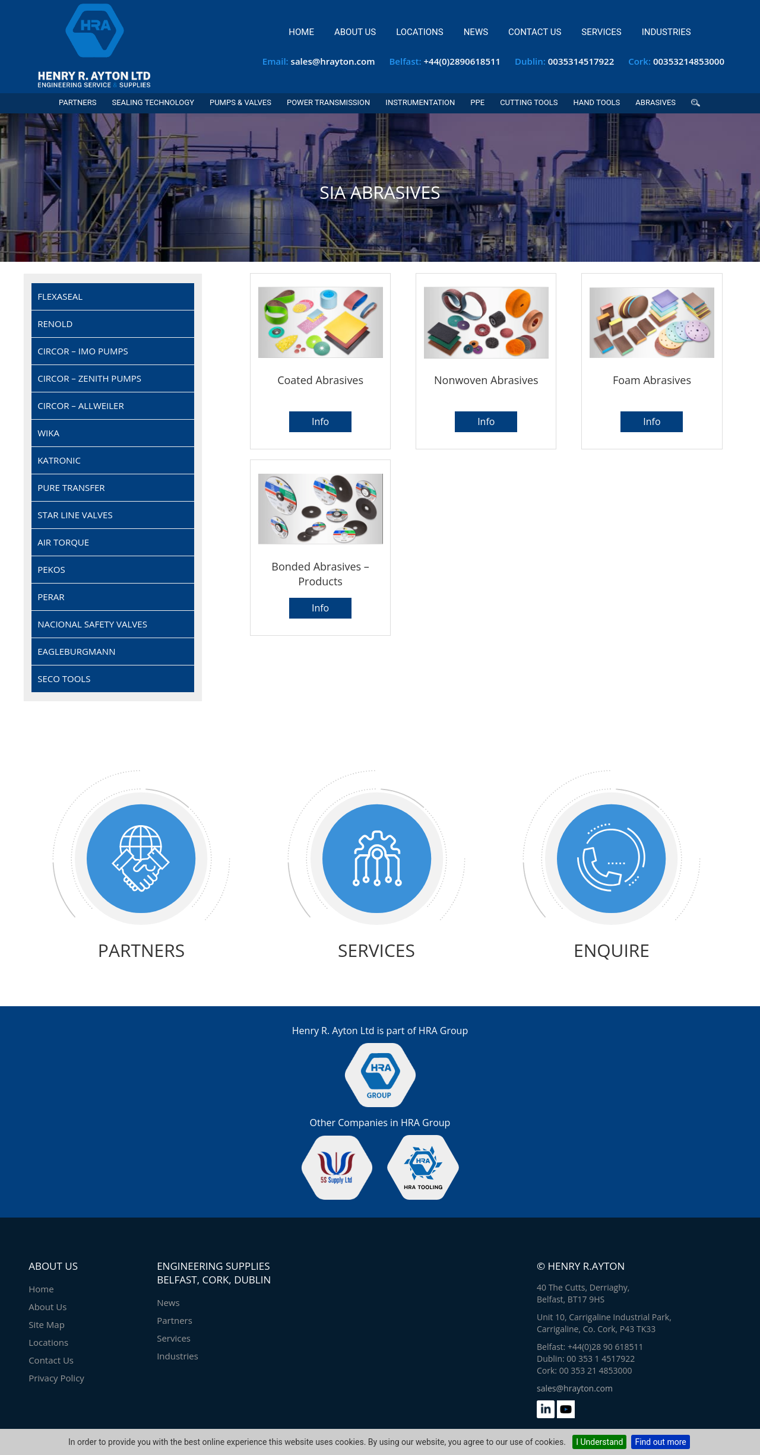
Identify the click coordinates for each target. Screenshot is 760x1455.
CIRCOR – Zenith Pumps (89, 378)
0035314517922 (581, 61)
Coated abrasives (320, 380)
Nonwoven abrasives (486, 380)
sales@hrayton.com (333, 61)
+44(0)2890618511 (462, 61)
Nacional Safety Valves (92, 624)
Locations (419, 32)
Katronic (59, 460)
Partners (77, 102)
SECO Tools (63, 678)
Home (301, 32)
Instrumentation (420, 102)
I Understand (599, 1442)
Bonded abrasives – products (320, 573)
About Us (355, 32)
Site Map (46, 1324)
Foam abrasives (652, 380)
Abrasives (655, 102)
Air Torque (63, 542)
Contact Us (534, 32)
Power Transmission (328, 102)
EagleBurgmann (76, 651)
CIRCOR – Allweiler (80, 405)
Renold (54, 323)
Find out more (660, 1442)
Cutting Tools (529, 102)
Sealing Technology (153, 102)
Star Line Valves (74, 515)
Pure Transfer (70, 487)
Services (601, 32)
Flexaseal (60, 296)
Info (320, 421)
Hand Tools (596, 102)
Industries (666, 32)
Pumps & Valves (240, 102)
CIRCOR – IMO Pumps (82, 351)
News (476, 32)
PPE (477, 102)
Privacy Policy (56, 1378)
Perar (50, 597)
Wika (48, 433)
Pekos (51, 569)
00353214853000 (688, 61)
